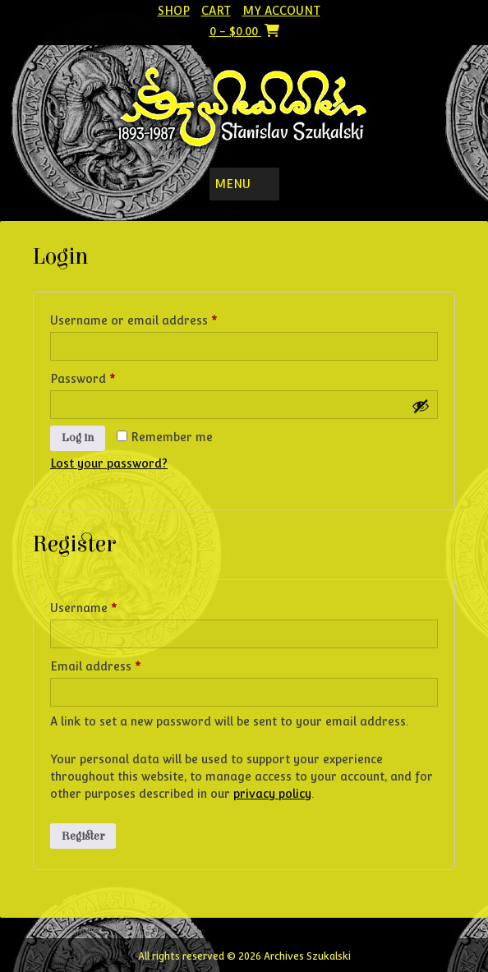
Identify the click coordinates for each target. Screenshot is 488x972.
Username (109, 606)
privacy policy (272, 793)
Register (83, 836)
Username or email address (159, 318)
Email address (120, 664)
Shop (174, 10)
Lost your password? (109, 463)
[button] (232, 184)
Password (108, 376)
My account (281, 10)
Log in (78, 438)
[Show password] (421, 406)
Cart (216, 10)
